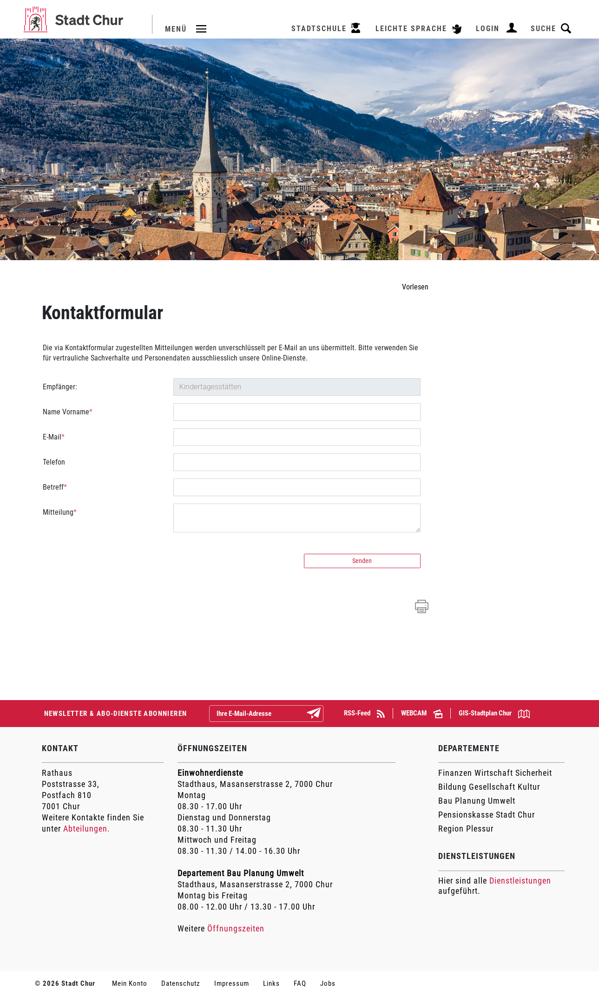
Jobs (328, 983)
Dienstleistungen (520, 880)
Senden (362, 560)
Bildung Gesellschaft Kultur (489, 787)
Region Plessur (466, 828)
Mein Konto (129, 983)
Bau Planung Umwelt (476, 801)
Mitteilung (60, 512)
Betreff (55, 487)
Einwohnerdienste (210, 773)
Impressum (231, 983)
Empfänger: (60, 386)
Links (271, 983)
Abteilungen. (86, 828)
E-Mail (54, 436)
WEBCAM (421, 713)
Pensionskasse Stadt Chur (486, 814)
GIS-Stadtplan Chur (494, 713)
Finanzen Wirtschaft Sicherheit (495, 773)
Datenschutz (180, 983)
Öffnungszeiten (235, 928)
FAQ (300, 983)
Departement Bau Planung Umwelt (241, 873)
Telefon (54, 462)
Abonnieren (321, 714)
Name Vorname (67, 411)
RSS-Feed (364, 713)
